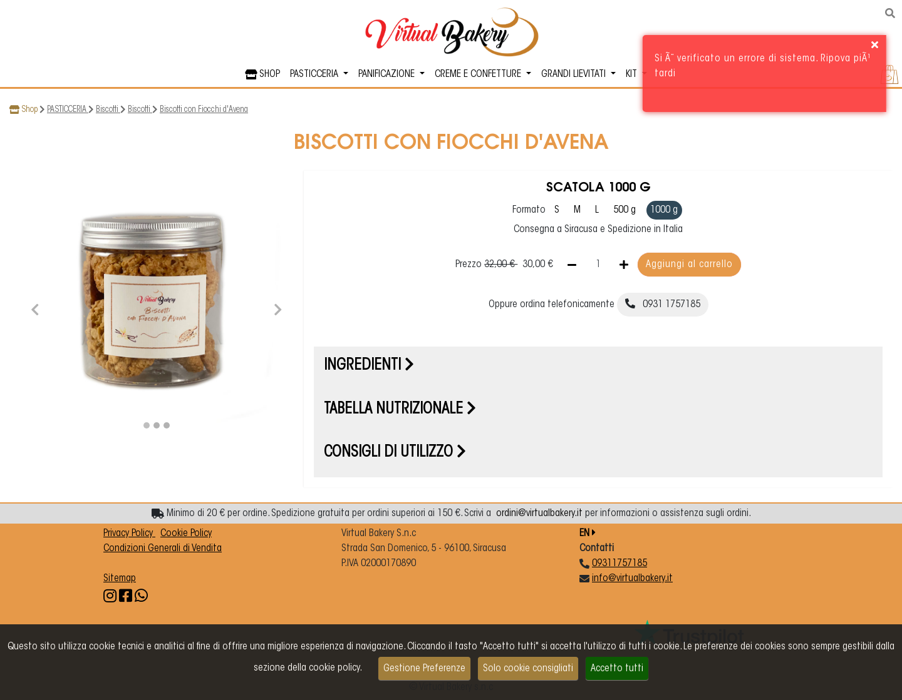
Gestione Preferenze (424, 669)
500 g (624, 210)
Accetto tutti (617, 669)
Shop (29, 110)
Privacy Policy (129, 534)
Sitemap (119, 579)
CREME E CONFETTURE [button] (479, 74)
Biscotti (108, 110)
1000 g (664, 210)
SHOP (262, 74)
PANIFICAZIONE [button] (387, 74)
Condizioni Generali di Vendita (162, 549)
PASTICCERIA (67, 110)
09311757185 (619, 564)
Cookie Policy (186, 534)
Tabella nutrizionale (400, 409)
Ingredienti (369, 365)
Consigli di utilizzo (395, 452)
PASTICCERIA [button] (315, 74)
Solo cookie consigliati (528, 669)
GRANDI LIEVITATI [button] (574, 74)
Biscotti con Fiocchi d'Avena (204, 110)
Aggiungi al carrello (689, 265)
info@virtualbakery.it (632, 579)
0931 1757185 (662, 304)
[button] (35, 308)
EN (587, 534)
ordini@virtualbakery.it (539, 514)
